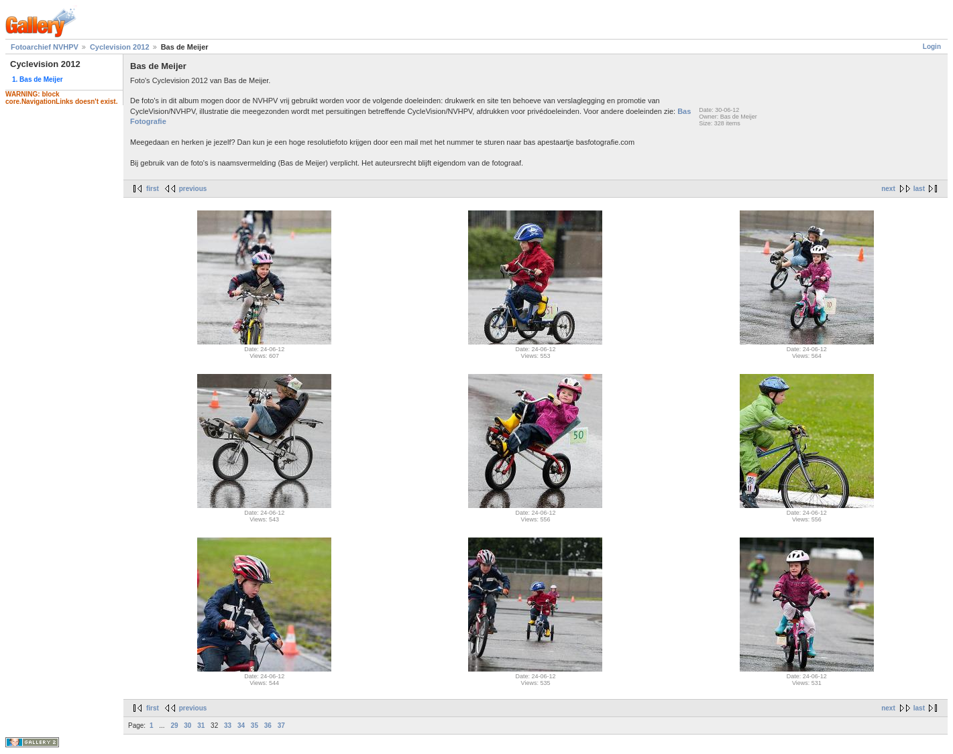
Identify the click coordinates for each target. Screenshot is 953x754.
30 (187, 725)
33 (227, 725)
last (919, 188)
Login (932, 46)
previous (193, 188)
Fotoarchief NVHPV (44, 47)
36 (268, 725)
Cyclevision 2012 (120, 47)
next (888, 188)
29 (174, 725)
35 (254, 725)
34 (241, 725)
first (152, 188)
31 (201, 725)
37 (281, 725)
